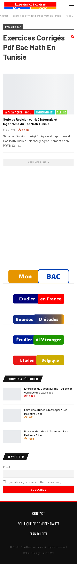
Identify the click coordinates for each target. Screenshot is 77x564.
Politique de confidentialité (38, 523)
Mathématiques (45, 112)
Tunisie (61, 112)
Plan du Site (38, 533)
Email (6, 467)
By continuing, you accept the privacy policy (32, 482)
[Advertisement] (38, 217)
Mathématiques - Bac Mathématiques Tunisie (19, 112)
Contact (38, 513)
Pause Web (48, 553)
